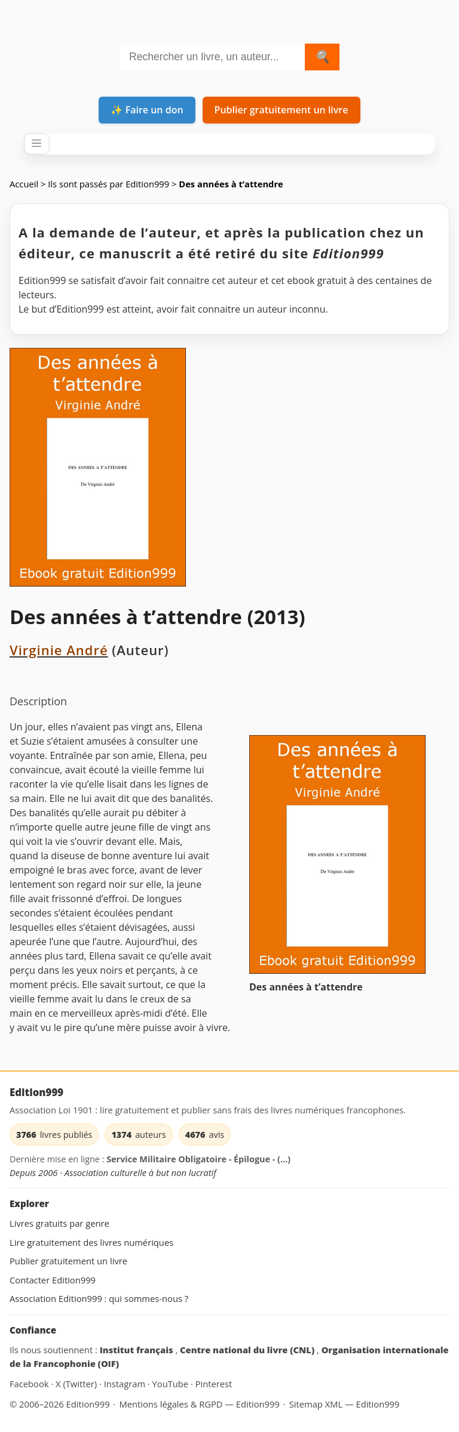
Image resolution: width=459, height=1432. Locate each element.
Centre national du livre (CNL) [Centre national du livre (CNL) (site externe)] (248, 1350)
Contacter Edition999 (53, 1280)
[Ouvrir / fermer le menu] (37, 144)
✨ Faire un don (147, 109)
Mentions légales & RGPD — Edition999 (199, 1404)
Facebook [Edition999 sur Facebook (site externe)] (30, 1384)
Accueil (24, 184)
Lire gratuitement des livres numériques (91, 1242)
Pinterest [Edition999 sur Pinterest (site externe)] (213, 1384)
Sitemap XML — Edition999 (344, 1404)
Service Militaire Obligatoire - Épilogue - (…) (198, 1159)
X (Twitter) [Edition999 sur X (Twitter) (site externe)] (77, 1384)
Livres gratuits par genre (59, 1223)
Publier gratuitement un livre (281, 109)
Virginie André (59, 650)
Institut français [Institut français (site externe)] (138, 1350)
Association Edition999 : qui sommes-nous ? (99, 1298)
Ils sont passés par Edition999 (108, 184)
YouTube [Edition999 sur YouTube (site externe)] (171, 1384)
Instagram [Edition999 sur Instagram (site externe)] (126, 1384)
